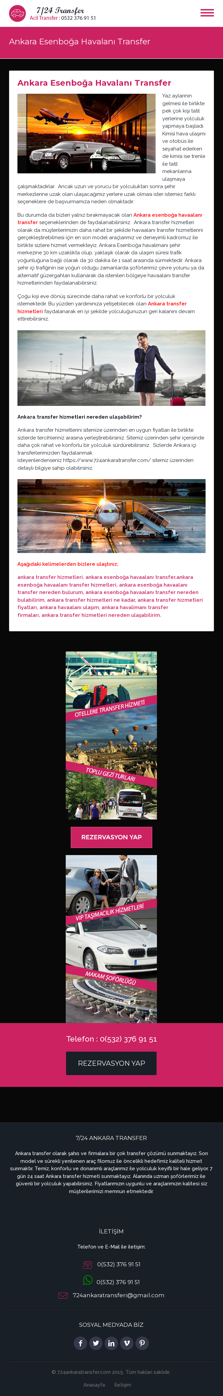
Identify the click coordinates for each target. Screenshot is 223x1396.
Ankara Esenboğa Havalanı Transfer (94, 83)
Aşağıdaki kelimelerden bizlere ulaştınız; (67, 564)
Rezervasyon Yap (111, 1063)
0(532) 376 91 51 (111, 1282)
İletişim (122, 1385)
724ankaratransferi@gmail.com (119, 1295)
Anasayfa (94, 1385)
